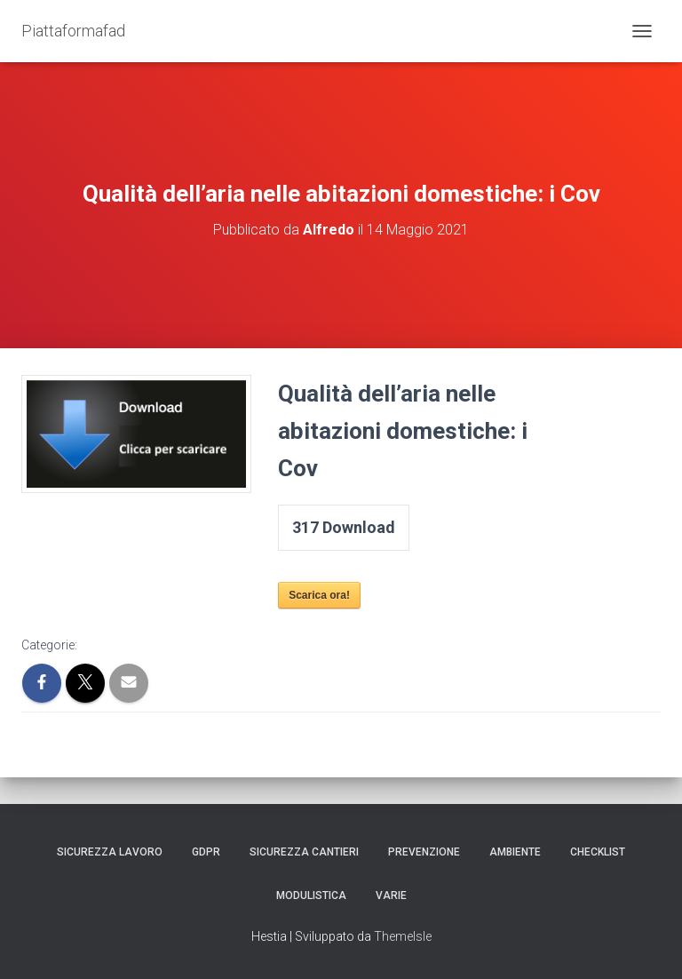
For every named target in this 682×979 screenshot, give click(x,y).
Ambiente (515, 852)
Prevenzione (424, 852)
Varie (391, 895)
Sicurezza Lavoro (110, 852)
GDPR (206, 852)
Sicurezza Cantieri (304, 852)
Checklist (597, 852)
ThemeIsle (403, 936)
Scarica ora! (319, 595)
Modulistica (311, 895)
